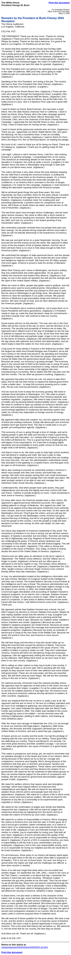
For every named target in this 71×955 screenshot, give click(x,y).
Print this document (59, 2)
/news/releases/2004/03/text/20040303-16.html (24, 947)
